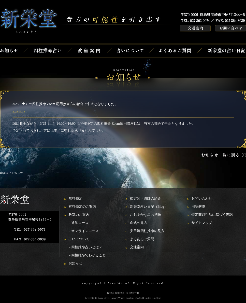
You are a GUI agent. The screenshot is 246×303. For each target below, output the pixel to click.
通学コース (79, 223)
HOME (4, 172)
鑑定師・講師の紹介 (145, 198)
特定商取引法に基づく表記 (212, 215)
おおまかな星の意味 (145, 215)
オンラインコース (85, 231)
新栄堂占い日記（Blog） (149, 206)
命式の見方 (138, 223)
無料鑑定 (75, 198)
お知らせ (75, 263)
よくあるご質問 (142, 239)
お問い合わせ (201, 198)
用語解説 (198, 206)
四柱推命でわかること (88, 255)
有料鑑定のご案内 (82, 206)
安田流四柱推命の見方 (147, 231)
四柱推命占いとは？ (86, 247)
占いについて (79, 239)
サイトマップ (201, 223)
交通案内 (137, 247)
